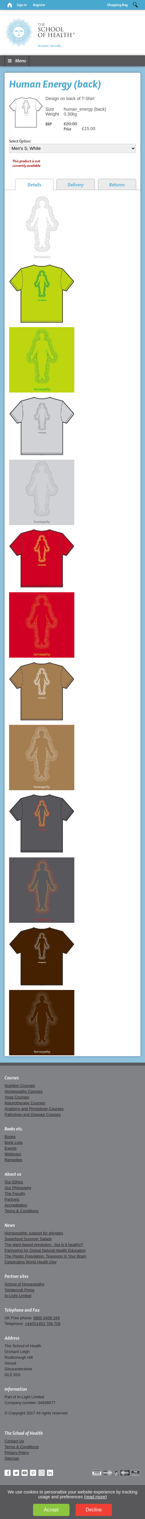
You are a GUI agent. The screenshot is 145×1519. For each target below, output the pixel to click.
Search (135, 5)
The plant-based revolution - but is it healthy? (44, 1244)
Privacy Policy (17, 1452)
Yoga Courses (17, 1097)
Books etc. (14, 1129)
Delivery (76, 185)
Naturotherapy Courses (25, 1103)
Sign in (22, 4)
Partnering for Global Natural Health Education (45, 1250)
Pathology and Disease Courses (33, 1114)
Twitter (16, 1473)
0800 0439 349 (46, 1318)
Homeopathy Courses (23, 1091)
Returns (117, 185)
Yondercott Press (19, 1290)
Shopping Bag (117, 4)
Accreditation (16, 1205)
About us (13, 1174)
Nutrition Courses (20, 1085)
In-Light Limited (18, 1295)
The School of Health (24, 1433)
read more (96, 1496)
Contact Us (14, 1441)
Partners (12, 1199)
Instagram (42, 1473)
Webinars (13, 1154)
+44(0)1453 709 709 (42, 1323)
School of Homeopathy (24, 1284)
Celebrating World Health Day (30, 1262)
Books (10, 1136)
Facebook (8, 1473)
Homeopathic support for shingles (34, 1233)
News (10, 1225)
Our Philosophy (18, 1187)
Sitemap (12, 1458)
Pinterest (33, 1473)
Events (11, 1148)
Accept (51, 1509)
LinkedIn (50, 1473)
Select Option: (20, 141)
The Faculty (15, 1193)
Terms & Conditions (22, 1211)
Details (34, 185)
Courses (12, 1078)
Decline (94, 1509)
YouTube (25, 1473)
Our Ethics (14, 1182)
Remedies (13, 1159)
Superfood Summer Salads (28, 1239)
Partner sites (17, 1276)
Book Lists (14, 1142)
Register (39, 4)
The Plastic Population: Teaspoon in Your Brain (45, 1256)
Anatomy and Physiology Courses (34, 1108)
